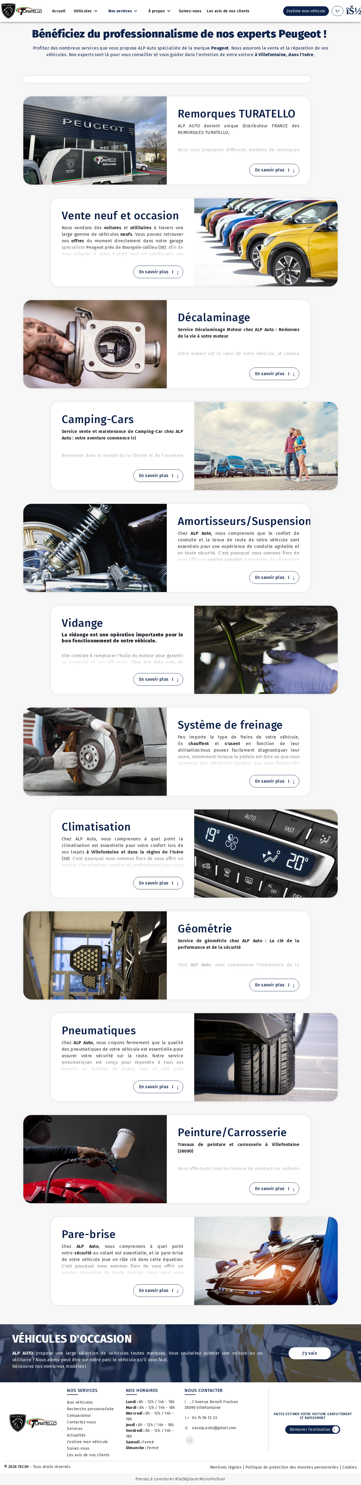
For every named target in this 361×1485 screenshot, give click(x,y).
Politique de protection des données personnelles (292, 1467)
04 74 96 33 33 (201, 1417)
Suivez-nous (78, 1448)
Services (75, 1428)
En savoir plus (274, 170)
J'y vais (309, 1353)
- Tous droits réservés (49, 1466)
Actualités (76, 1435)
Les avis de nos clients (88, 1455)
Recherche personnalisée (90, 1409)
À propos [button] (157, 11)
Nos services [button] (120, 11)
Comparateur (79, 1415)
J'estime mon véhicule (87, 1442)
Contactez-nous (81, 1422)
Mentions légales (226, 1467)
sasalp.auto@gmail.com (210, 1428)
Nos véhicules (80, 1402)
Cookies (349, 1467)
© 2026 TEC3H (16, 1466)
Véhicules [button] (83, 11)
